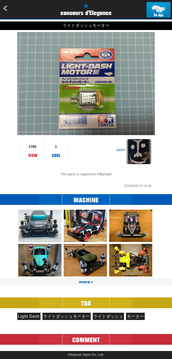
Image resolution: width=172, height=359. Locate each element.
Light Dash (29, 316)
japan (121, 150)
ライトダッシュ (108, 316)
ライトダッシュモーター (66, 316)
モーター (135, 316)
